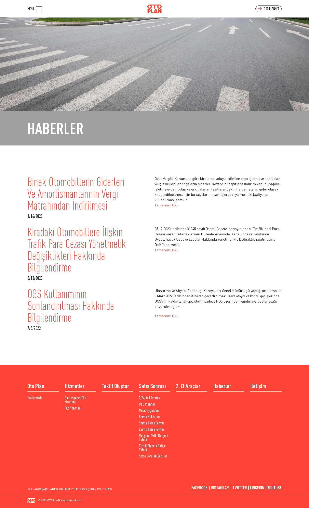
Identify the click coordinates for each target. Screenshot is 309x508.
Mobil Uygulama (149, 410)
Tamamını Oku (166, 205)
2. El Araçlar (188, 385)
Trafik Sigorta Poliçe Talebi (152, 448)
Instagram (220, 487)
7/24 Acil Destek (149, 398)
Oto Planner (268, 9)
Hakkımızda (34, 398)
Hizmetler (75, 385)
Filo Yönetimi (73, 408)
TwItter (240, 487)
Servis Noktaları (149, 417)
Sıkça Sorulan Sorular (153, 456)
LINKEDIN (257, 487)
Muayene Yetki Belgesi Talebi (153, 438)
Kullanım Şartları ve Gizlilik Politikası (56, 489)
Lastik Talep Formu (151, 429)
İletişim (258, 385)
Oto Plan (35, 385)
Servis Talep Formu (151, 423)
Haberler (222, 385)
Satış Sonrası (152, 385)
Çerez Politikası (100, 489)
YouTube (274, 487)
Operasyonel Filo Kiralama (75, 400)
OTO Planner (147, 404)
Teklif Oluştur (115, 385)
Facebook (199, 487)
